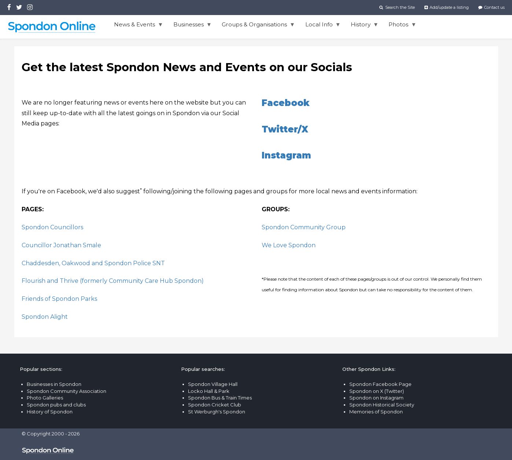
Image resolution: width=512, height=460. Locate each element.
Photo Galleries (45, 398)
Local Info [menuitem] (320, 26)
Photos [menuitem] (400, 26)
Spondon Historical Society (381, 405)
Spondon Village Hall (212, 384)
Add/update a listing (446, 7)
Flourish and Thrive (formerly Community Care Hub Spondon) (113, 280)
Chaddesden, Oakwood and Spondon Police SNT (93, 263)
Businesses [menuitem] (190, 26)
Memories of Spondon (376, 412)
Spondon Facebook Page (380, 384)
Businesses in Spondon (54, 384)
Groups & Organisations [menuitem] (255, 26)
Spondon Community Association (66, 391)
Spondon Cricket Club (214, 405)
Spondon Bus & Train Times (220, 398)
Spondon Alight (45, 316)
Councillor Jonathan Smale (61, 245)
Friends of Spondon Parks (59, 298)
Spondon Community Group (304, 227)
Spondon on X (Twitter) (376, 391)
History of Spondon (50, 412)
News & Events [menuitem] (135, 26)
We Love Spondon (289, 245)
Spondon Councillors (52, 227)
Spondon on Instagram (376, 398)
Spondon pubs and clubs (56, 405)
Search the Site (397, 7)
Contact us (491, 7)
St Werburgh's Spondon (216, 412)
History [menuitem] (362, 26)
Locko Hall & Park (208, 391)
